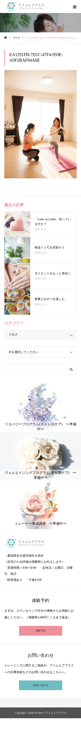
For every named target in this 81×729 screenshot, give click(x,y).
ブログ (13, 334)
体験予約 (40, 630)
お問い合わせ (40, 685)
